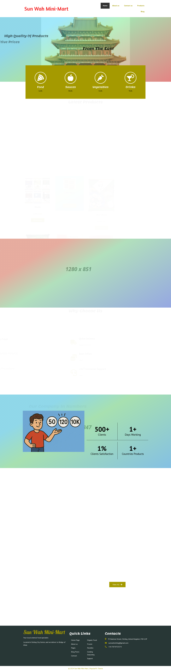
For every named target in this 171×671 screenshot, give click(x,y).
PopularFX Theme (96, 668)
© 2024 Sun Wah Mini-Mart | (79, 668)
